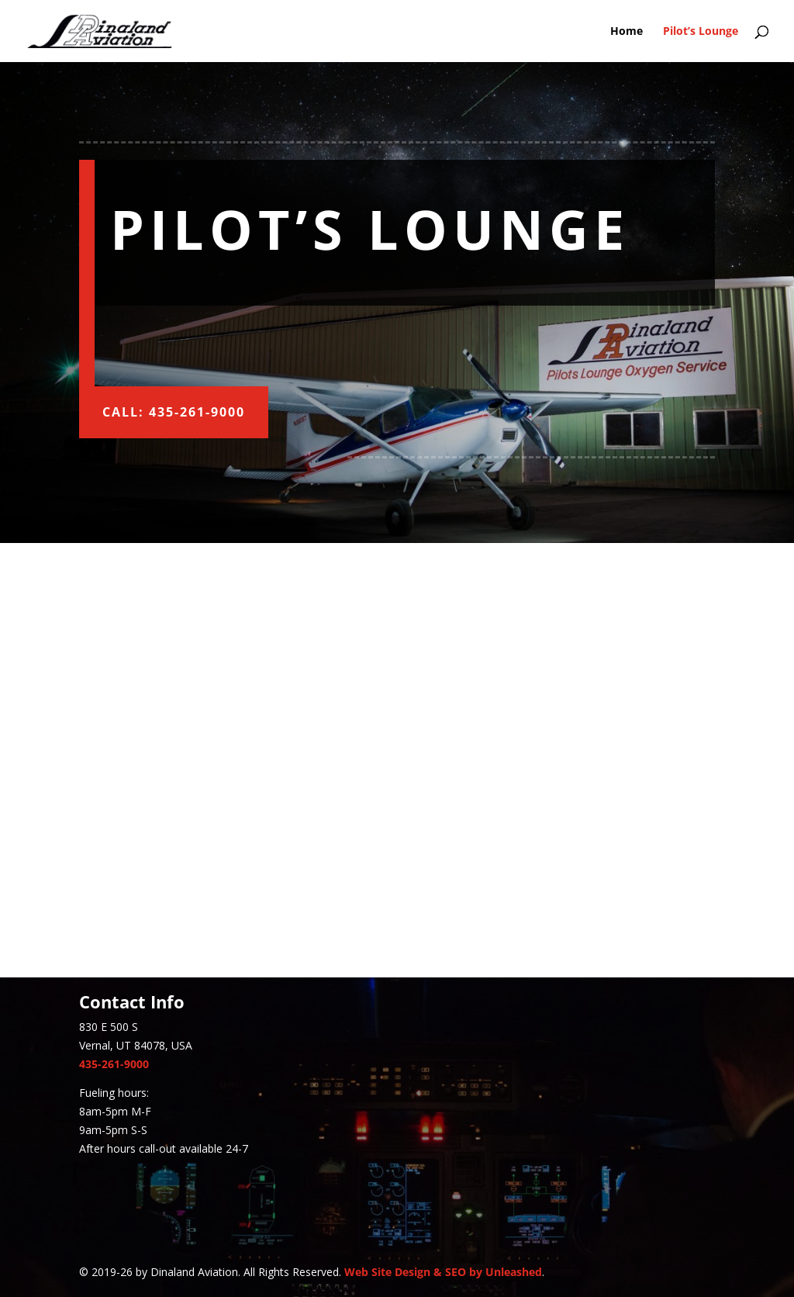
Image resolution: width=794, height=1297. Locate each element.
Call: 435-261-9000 (173, 411)
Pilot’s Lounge (700, 32)
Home (626, 32)
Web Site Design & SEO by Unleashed (443, 1271)
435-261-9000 (114, 1064)
